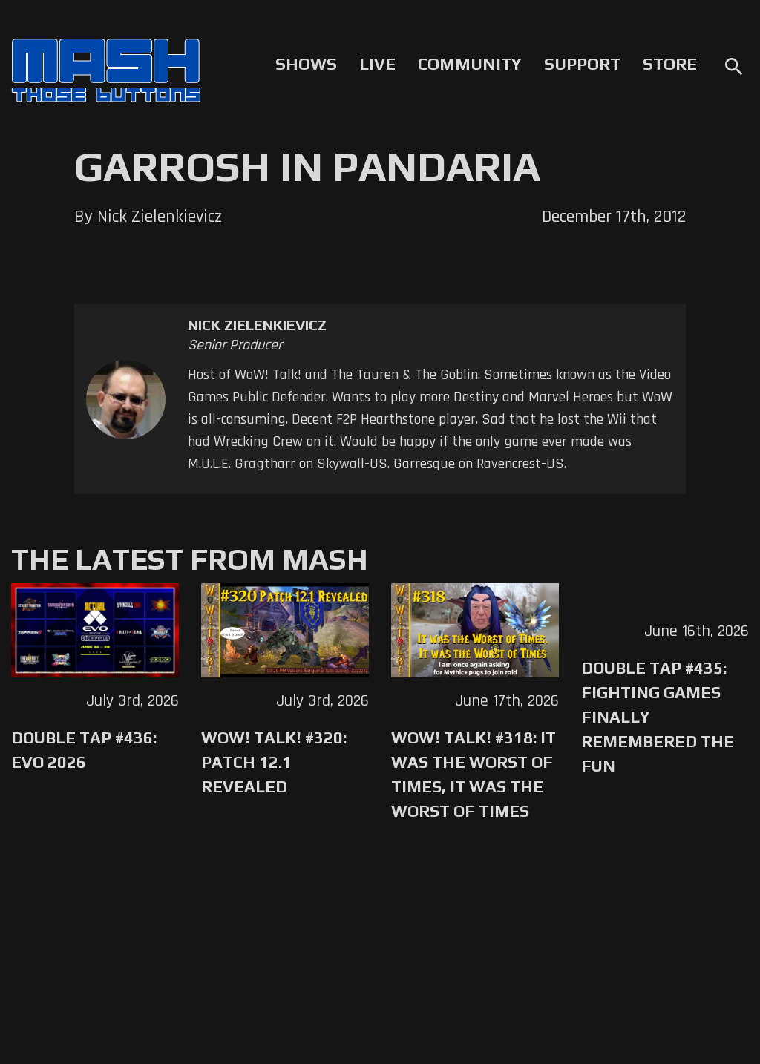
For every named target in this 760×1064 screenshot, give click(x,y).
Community (470, 63)
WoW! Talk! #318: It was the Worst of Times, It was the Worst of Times (473, 774)
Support (582, 63)
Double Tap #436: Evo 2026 (84, 750)
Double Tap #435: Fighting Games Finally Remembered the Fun (657, 716)
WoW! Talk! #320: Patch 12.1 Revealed (274, 762)
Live (377, 63)
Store (670, 63)
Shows (306, 63)
